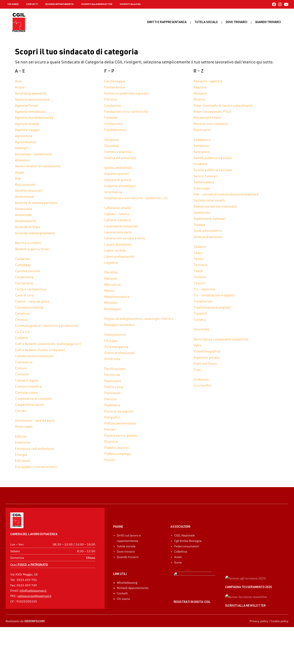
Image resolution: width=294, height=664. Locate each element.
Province (111, 442)
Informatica (113, 192)
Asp (18, 178)
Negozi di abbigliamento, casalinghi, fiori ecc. (139, 319)
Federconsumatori (186, 566)
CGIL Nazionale (184, 555)
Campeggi (23, 265)
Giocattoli (111, 146)
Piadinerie (112, 405)
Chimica (21, 320)
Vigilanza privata (207, 358)
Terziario (200, 265)
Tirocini (199, 283)
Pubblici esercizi (116, 448)
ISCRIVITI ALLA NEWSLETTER (96, 4)
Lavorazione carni (118, 232)
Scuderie (200, 164)
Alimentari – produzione (33, 154)
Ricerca (199, 99)
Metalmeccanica (117, 297)
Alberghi (21, 148)
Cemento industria (29, 307)
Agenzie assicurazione (32, 99)
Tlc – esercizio (204, 289)
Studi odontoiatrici (208, 231)
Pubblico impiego (117, 454)
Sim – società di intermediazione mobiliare (226, 194)
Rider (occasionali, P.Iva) (213, 112)
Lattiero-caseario (117, 220)
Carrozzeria (24, 283)
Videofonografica (207, 351)
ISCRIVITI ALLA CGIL (130, 4)
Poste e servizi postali (120, 436)
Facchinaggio (114, 81)
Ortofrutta (112, 359)
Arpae (19, 172)
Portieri (110, 430)
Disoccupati (24, 427)
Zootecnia (201, 380)
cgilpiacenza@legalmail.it (34, 585)
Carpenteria (24, 277)
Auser (178, 576)
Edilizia (20, 437)
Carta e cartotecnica (30, 289)
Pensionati (112, 393)
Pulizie (109, 460)
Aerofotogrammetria (30, 93)
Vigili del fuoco (205, 364)
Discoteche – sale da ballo (35, 421)
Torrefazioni (203, 301)
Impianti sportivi (116, 174)
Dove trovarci (236, 22)
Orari (29, 554)
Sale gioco (202, 152)
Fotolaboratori (115, 130)
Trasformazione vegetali (212, 307)
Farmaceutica (114, 87)
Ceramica (22, 313)
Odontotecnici (115, 335)
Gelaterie (111, 140)
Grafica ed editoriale (120, 158)
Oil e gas (111, 341)
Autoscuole (23, 209)
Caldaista (22, 259)
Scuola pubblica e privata (213, 170)
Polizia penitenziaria (120, 423)
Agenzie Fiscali (26, 106)
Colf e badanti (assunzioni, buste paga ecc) (48, 344)
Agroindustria (25, 142)
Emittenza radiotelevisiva (34, 449)
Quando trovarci (128, 576)
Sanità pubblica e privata (213, 158)
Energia (21, 455)
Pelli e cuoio (113, 387)
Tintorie (200, 277)
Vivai (197, 370)
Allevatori (22, 160)
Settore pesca (204, 182)
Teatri (198, 253)
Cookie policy (279, 658)
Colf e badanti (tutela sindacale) (40, 350)
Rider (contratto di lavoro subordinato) (223, 106)
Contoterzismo (26, 393)
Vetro (198, 345)
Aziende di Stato (27, 227)
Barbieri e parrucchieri (32, 249)
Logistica (111, 263)
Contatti (122, 613)
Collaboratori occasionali (34, 356)
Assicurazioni (25, 185)
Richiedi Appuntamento (132, 607)
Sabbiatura (202, 140)
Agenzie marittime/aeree (34, 118)
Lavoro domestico (117, 244)
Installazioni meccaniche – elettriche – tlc (136, 198)
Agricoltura (23, 136)
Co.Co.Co (22, 332)
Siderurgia (202, 188)
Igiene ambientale (118, 168)
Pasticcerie (112, 381)
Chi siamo (123, 618)
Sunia (178, 582)
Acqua (20, 87)
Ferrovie (110, 99)
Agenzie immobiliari (30, 112)
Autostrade (23, 215)
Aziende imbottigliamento (35, 233)
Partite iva (112, 375)
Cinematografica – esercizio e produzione (46, 326)
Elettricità (22, 443)
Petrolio (110, 399)
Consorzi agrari (27, 380)
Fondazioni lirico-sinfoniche (126, 112)
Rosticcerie (202, 130)
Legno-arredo (115, 250)
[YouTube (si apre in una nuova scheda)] (285, 4)
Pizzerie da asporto (119, 411)
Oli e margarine (116, 347)
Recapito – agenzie (208, 81)
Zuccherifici (203, 386)
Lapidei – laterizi (117, 214)
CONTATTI (32, 4)
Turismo (200, 320)
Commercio (23, 362)
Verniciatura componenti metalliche (221, 339)
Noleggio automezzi (119, 325)
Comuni (21, 368)
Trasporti (200, 313)
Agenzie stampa (27, 124)
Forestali (111, 118)
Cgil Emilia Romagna (188, 560)
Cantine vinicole (27, 271)
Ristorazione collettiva (211, 124)
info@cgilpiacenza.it (33, 580)
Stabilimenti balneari (210, 219)
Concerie (22, 374)
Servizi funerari (206, 176)
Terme (198, 259)
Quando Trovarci (268, 22)
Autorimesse (24, 197)
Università (201, 329)
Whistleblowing (127, 602)
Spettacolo (202, 213)
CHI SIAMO (13, 4)
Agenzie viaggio (27, 130)
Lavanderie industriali (121, 226)
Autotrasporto (25, 221)
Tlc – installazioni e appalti (214, 295)
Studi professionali (208, 237)
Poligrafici (112, 417)
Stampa (199, 225)
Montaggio (112, 309)
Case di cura (24, 295)
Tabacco (200, 247)
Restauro (200, 93)
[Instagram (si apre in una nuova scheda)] (280, 4)
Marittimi (111, 272)
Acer (18, 81)
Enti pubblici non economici (36, 467)
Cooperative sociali (29, 405)
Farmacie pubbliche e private (126, 93)
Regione (200, 87)
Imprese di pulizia (117, 180)
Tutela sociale (206, 22)
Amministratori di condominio (37, 166)
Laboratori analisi (117, 208)
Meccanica (112, 285)
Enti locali (22, 461)
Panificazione (114, 369)
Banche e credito (28, 243)
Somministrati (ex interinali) (215, 207)
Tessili (198, 271)
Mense (109, 291)
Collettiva (180, 571)
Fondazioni (113, 106)
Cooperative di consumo (33, 399)
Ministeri (111, 303)
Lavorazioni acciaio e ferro (124, 238)
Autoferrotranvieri (29, 191)
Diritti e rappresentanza (167, 22)
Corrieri (21, 411)
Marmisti (111, 279)
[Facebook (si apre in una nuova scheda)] (274, 4)
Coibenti (21, 338)
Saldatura (201, 146)
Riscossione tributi (207, 118)
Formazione (113, 124)
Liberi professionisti (119, 257)
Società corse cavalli (209, 200)
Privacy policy (259, 658)
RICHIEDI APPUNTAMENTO (59, 4)
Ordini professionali (119, 353)
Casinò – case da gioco (32, 301)
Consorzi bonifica (28, 386)
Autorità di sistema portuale (36, 203)
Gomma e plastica (117, 152)
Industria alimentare (120, 186)
